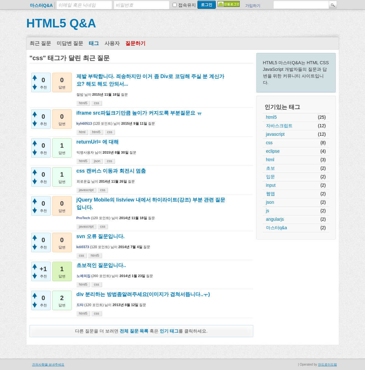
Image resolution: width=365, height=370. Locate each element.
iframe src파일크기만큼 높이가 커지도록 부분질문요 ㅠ (139, 113)
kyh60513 (84, 123)
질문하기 (135, 43)
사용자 (112, 43)
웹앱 (270, 193)
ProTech (83, 218)
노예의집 (83, 276)
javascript (275, 134)
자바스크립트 (279, 125)
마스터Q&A (41, 5)
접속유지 (187, 5)
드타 (80, 305)
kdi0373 (83, 247)
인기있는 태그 (282, 107)
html (270, 159)
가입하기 (252, 5)
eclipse (273, 151)
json (270, 202)
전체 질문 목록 (134, 330)
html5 (271, 117)
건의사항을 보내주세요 (48, 364)
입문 (270, 176)
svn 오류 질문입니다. (101, 236)
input (271, 185)
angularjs (275, 219)
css (269, 142)
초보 (270, 168)
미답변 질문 (70, 43)
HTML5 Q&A (61, 23)
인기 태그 (169, 330)
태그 (94, 43)
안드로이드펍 (327, 364)
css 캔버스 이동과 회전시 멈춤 (111, 171)
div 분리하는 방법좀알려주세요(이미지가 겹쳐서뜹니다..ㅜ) (143, 294)
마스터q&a (276, 227)
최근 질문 (40, 43)
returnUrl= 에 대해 (98, 142)
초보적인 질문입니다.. (101, 265)
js (267, 210)
